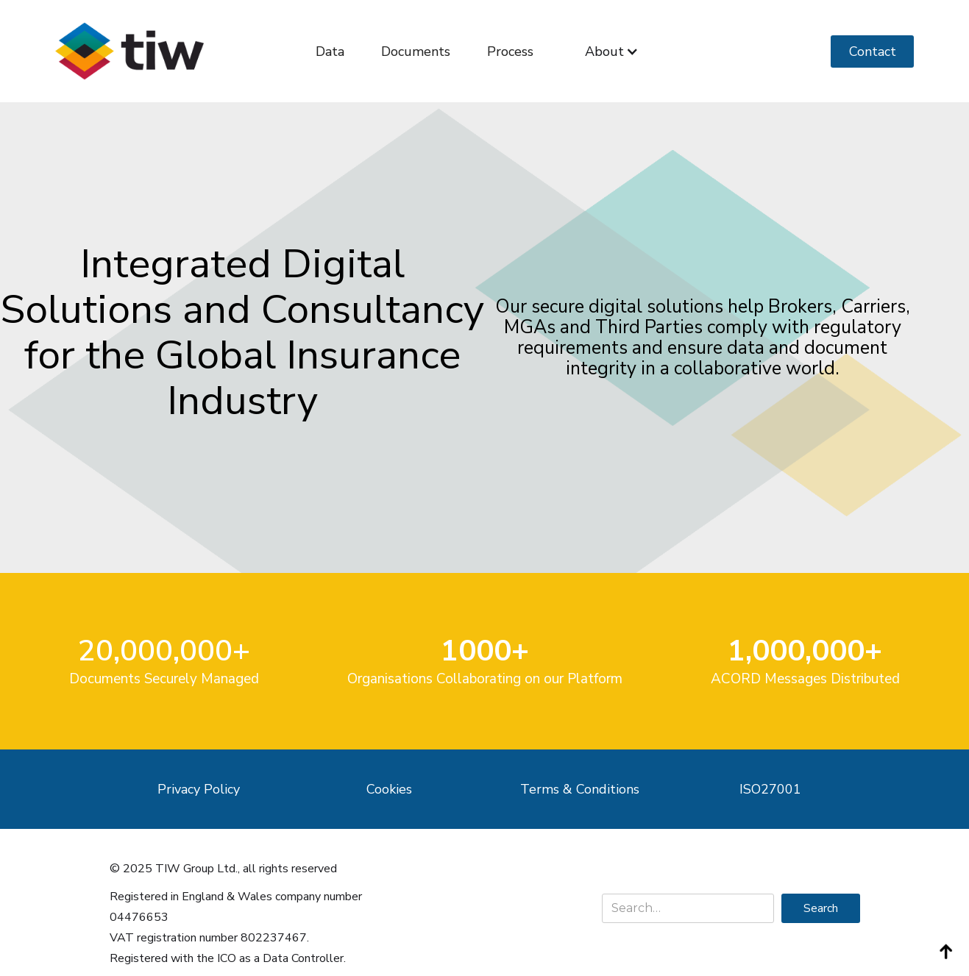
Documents (415, 51)
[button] (611, 51)
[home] (129, 51)
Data (330, 51)
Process (510, 51)
